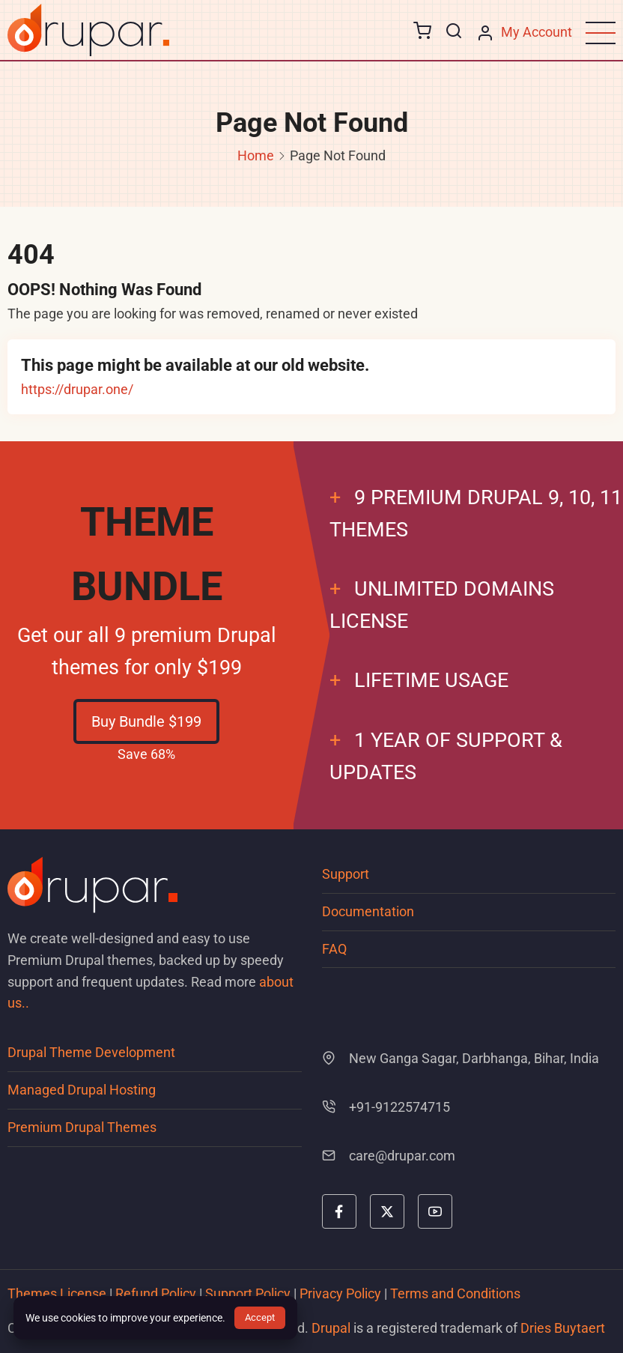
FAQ (334, 949)
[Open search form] (454, 31)
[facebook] (339, 1211)
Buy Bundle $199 (146, 721)
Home (255, 155)
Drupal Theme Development (91, 1052)
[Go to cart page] (422, 32)
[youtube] (435, 1211)
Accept (260, 1317)
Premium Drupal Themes (81, 1127)
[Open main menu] (601, 33)
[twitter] (387, 1211)
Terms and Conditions (455, 1293)
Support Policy (248, 1293)
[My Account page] (524, 32)
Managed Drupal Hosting (81, 1090)
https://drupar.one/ (77, 389)
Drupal (331, 1328)
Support (345, 874)
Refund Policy (155, 1293)
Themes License (56, 1293)
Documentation (368, 911)
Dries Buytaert (562, 1328)
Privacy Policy (340, 1293)
